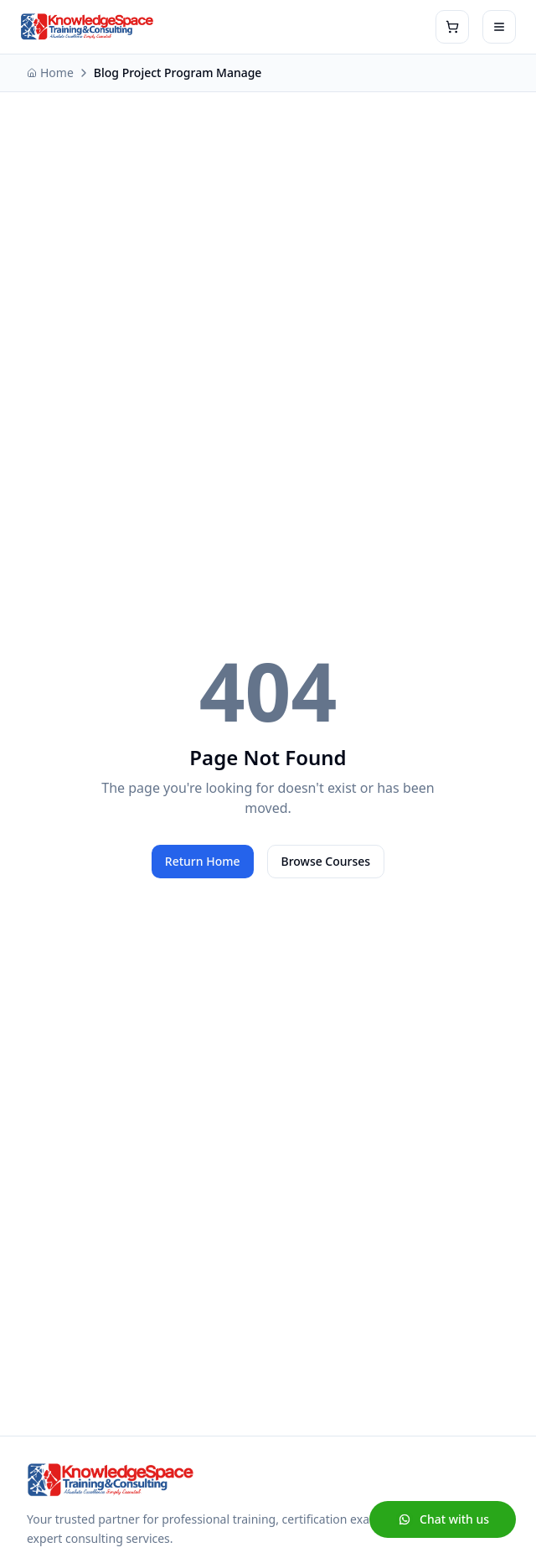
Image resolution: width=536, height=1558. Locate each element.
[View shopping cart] (452, 27)
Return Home (202, 861)
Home (50, 72)
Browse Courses (326, 861)
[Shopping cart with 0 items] (452, 27)
